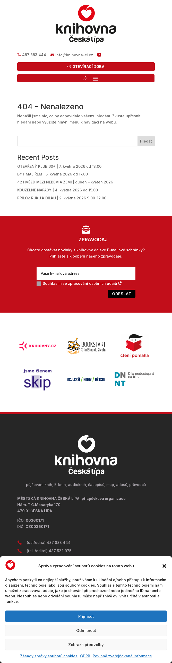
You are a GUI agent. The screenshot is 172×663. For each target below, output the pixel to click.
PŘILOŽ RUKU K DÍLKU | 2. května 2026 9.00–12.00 (61, 198)
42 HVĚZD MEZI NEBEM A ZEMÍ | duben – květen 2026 (65, 182)
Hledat (146, 141)
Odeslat (121, 293)
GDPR (85, 656)
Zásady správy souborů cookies (49, 656)
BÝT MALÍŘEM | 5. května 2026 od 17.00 (52, 174)
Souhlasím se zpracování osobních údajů (79, 283)
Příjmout (86, 616)
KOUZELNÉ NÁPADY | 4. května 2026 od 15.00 (57, 190)
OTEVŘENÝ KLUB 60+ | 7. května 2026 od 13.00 (59, 166)
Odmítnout (86, 630)
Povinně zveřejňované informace (122, 656)
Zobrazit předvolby (86, 644)
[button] (164, 566)
